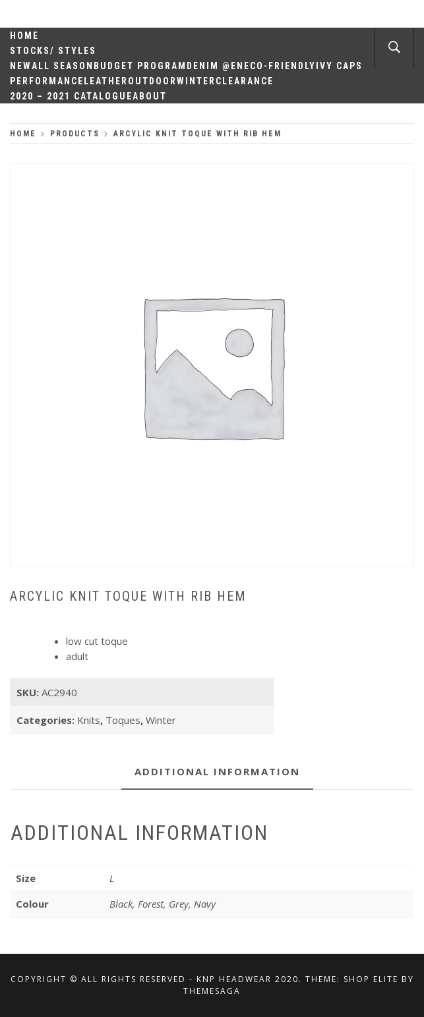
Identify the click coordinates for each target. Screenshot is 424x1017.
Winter (196, 81)
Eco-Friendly (280, 66)
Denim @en (215, 66)
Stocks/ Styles (53, 50)
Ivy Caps (339, 66)
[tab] (217, 772)
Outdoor (152, 81)
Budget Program (140, 66)
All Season (63, 66)
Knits (88, 720)
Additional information (217, 771)
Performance (47, 81)
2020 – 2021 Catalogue (71, 96)
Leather (106, 81)
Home (24, 35)
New (21, 66)
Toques (123, 720)
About (150, 96)
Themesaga (212, 991)
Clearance (245, 81)
